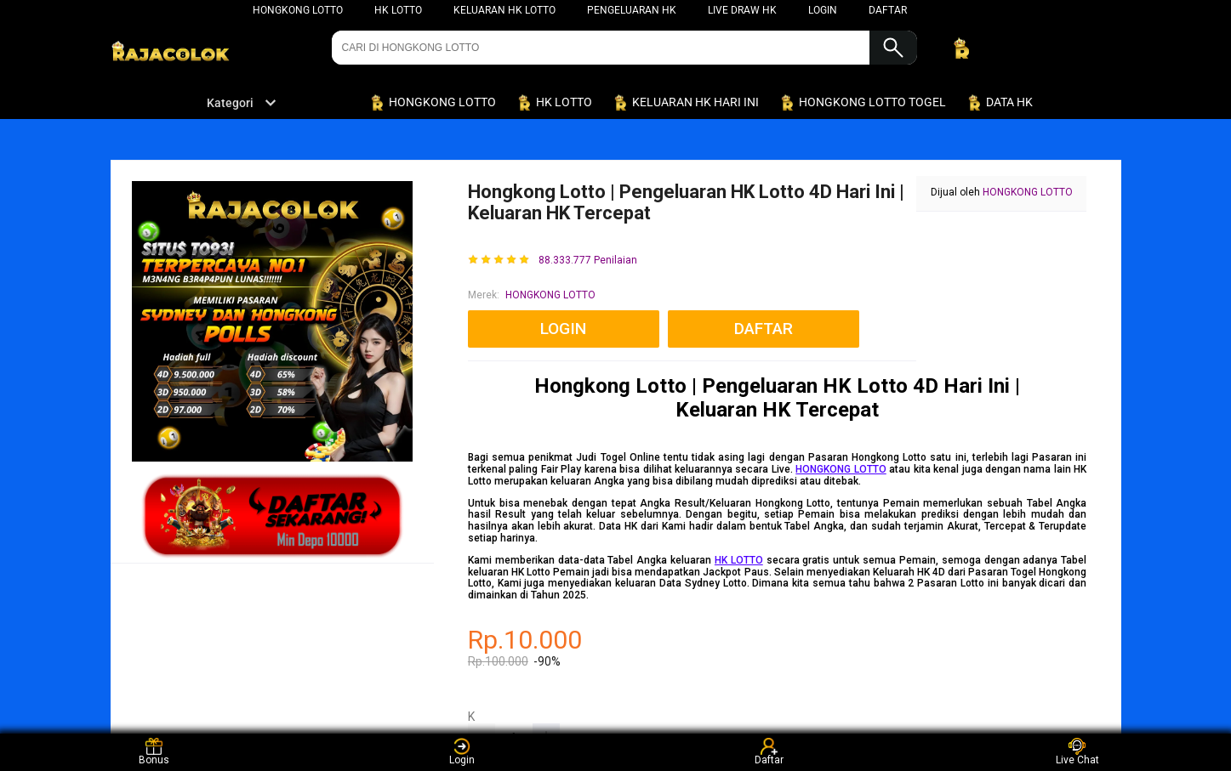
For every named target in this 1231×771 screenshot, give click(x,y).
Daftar (769, 752)
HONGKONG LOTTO (298, 10)
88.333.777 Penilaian (588, 260)
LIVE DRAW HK (742, 10)
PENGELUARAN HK (631, 10)
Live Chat (1077, 752)
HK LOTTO (398, 10)
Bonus (154, 752)
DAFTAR (888, 10)
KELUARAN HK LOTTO (504, 10)
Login (462, 752)
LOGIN (822, 10)
